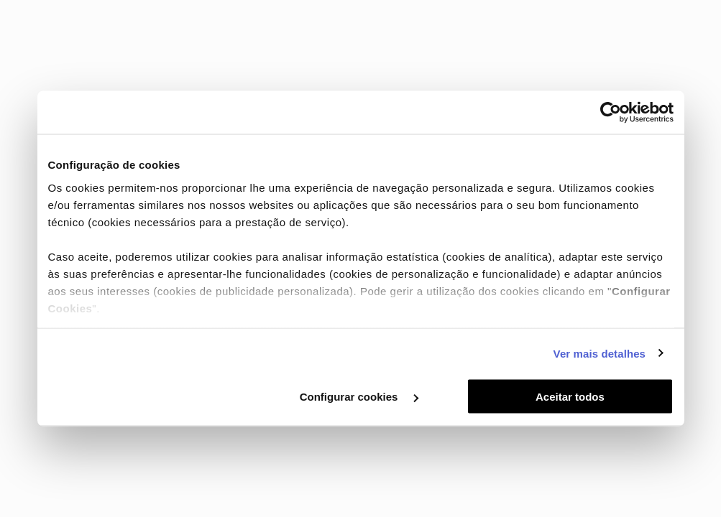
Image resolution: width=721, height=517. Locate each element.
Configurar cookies (359, 397)
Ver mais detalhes (600, 353)
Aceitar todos (570, 397)
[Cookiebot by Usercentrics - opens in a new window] (611, 113)
